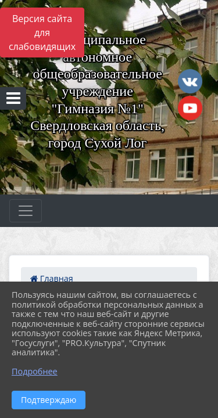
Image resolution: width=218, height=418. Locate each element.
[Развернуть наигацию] (25, 210)
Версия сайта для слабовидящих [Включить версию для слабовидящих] (42, 32)
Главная (51, 278)
